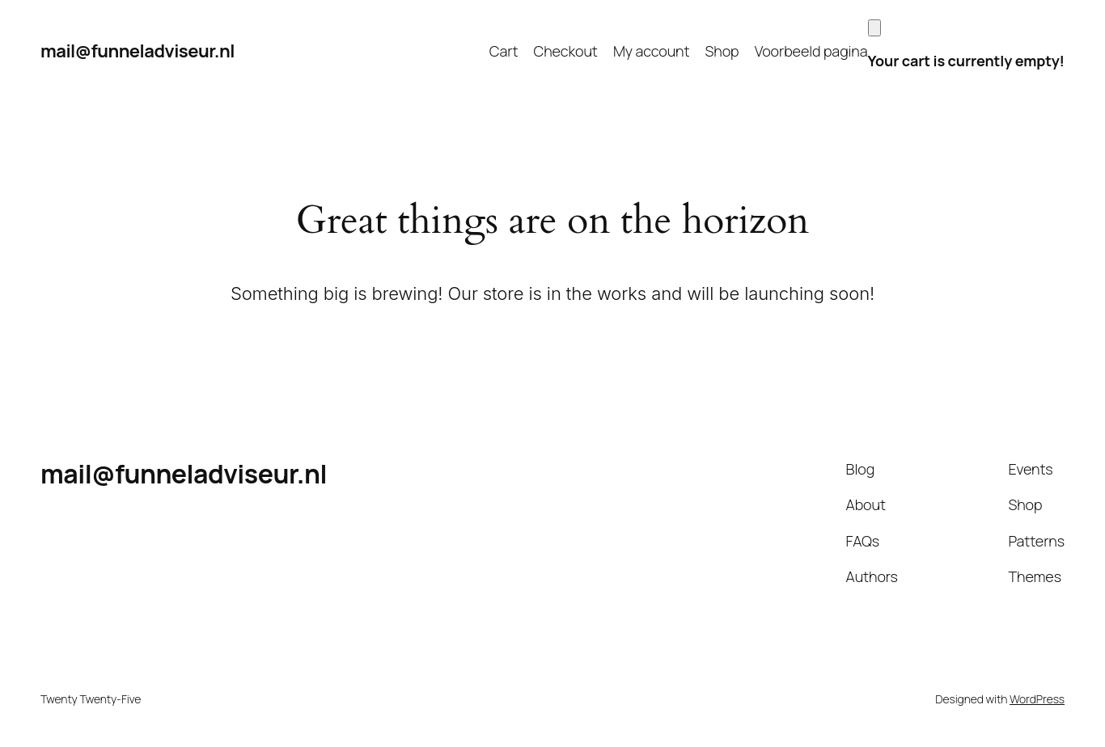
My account (651, 51)
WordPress (1037, 699)
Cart (504, 51)
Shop (722, 51)
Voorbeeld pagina (811, 51)
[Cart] (874, 27)
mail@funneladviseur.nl (137, 51)
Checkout (566, 51)
